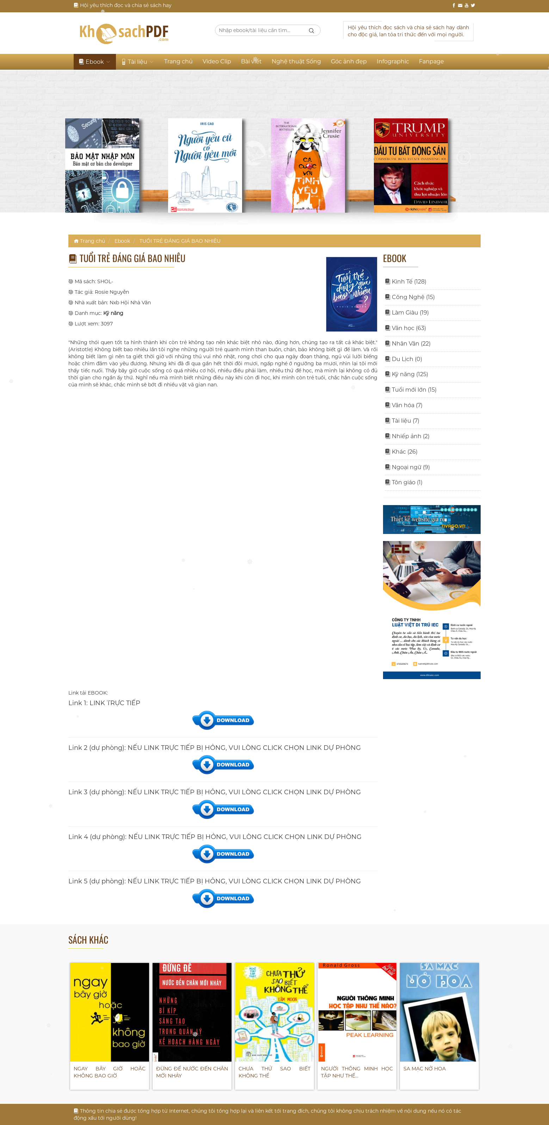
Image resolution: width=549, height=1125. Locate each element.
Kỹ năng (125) (406, 374)
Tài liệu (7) (402, 420)
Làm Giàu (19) (407, 312)
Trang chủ (178, 61)
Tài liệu (137, 61)
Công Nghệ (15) (410, 297)
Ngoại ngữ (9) (407, 467)
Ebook (95, 61)
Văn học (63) (405, 328)
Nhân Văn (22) (408, 343)
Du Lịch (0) (403, 359)
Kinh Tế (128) (405, 281)
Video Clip (217, 61)
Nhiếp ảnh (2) (407, 436)
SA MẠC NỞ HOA (424, 1068)
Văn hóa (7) (403, 405)
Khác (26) (401, 451)
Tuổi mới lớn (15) (411, 389)
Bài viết (251, 61)
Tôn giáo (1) (403, 482)
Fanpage (431, 61)
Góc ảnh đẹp (349, 61)
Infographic (393, 61)
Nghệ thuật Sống (296, 61)
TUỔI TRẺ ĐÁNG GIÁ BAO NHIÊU (180, 241)
